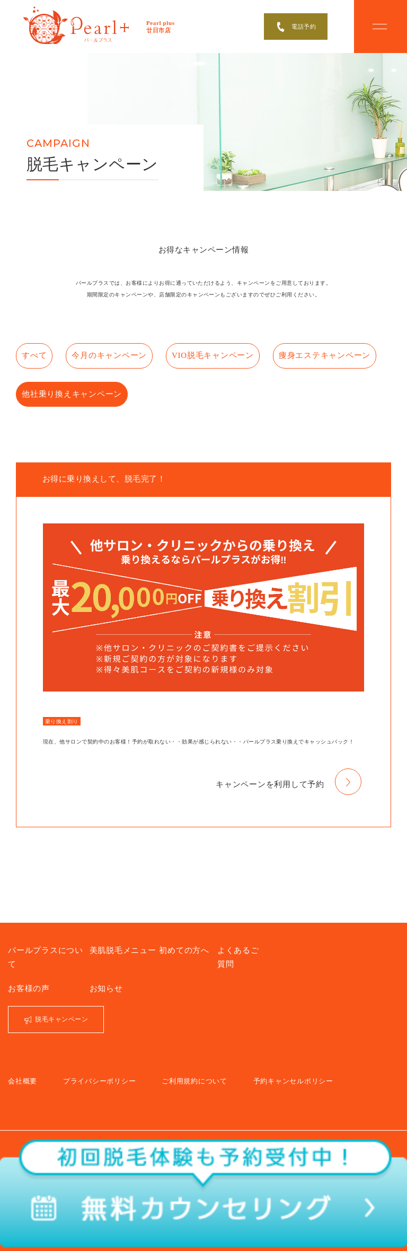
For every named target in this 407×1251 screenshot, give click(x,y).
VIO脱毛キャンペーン (229, 353)
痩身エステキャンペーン (64, 388)
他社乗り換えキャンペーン (179, 388)
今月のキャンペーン (126, 353)
